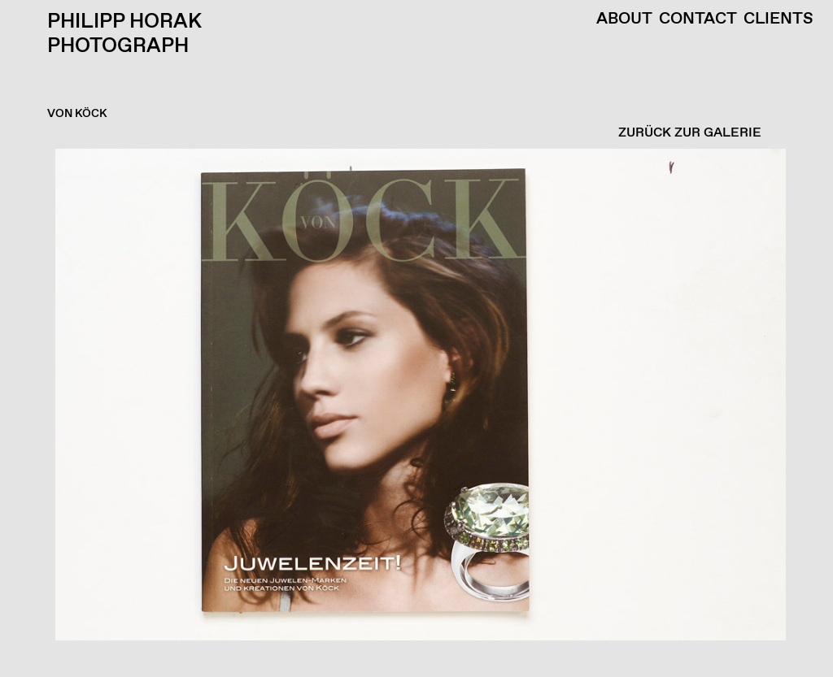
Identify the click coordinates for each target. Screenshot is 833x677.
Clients (778, 19)
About (624, 19)
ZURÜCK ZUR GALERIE (689, 132)
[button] (412, 413)
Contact (698, 19)
